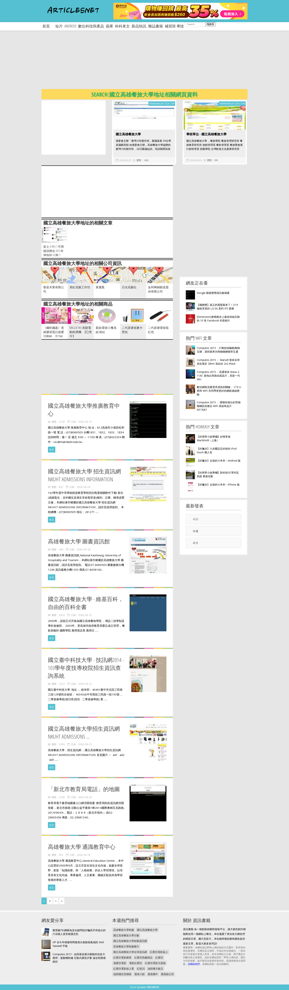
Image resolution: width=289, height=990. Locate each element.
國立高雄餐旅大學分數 (126, 935)
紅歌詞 (141, 968)
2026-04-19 (85, 421)
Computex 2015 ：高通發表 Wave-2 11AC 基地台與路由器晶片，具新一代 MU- (218, 375)
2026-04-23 (125, 160)
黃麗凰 (100, 287)
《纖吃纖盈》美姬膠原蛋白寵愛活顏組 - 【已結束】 (53, 334)
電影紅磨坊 (135, 963)
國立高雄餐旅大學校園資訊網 (130, 941)
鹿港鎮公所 (167, 974)
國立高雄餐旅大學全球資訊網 (130, 952)
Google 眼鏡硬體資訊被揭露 (213, 293)
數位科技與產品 (91, 26)
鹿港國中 (153, 974)
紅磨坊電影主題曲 (155, 963)
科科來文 (122, 26)
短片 (59, 26)
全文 (51, 449)
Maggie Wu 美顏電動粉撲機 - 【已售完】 (80, 332)
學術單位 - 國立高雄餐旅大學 (206, 134)
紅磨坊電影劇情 (122, 957)
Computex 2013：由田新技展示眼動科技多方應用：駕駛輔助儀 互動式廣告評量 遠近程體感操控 (79, 957)
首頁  (47, 26)
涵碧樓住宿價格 (122, 974)
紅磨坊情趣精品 (143, 957)
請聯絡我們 (194, 964)
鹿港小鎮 (139, 974)
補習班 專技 (174, 26)
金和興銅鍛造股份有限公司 (158, 289)
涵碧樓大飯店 (155, 968)
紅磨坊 (159, 957)
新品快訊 (139, 26)
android (70, 26)
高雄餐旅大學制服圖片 (126, 946)
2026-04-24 (196, 160)
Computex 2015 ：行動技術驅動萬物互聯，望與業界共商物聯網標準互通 (218, 349)
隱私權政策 (153, 987)
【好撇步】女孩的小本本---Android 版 (219, 460)
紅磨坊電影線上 (159, 952)
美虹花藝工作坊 (79, 287)
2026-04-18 (83, 549)
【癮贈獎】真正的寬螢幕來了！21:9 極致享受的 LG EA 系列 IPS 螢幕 (217, 306)
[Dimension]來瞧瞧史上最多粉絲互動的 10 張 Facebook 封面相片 (218, 318)
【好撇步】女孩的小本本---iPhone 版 (218, 484)
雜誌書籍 (155, 26)
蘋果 (109, 26)
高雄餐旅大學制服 (123, 930)
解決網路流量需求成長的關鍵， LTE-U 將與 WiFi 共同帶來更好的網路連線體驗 (219, 390)
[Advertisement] (152, 62)
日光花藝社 (129, 287)
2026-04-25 (85, 615)
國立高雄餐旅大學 (128, 134)
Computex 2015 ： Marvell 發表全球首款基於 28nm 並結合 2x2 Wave (218, 361)
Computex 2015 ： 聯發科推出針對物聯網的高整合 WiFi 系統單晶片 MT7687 (219, 406)
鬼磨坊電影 (119, 963)
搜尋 (210, 24)
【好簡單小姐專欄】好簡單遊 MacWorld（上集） (213, 438)
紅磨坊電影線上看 (123, 968)
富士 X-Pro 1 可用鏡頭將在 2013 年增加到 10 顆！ (53, 251)
